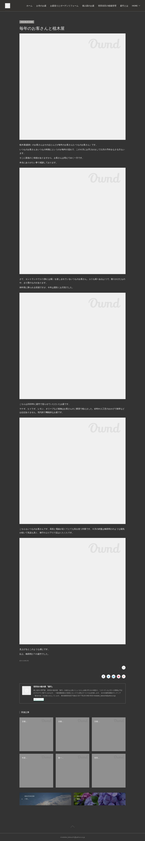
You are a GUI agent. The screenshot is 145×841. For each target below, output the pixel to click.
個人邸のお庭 (100, 5)
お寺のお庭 (53, 5)
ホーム (41, 5)
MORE (135, 5)
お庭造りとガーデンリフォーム (76, 5)
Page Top (72, 827)
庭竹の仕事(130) (24, 660)
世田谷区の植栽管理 (119, 5)
